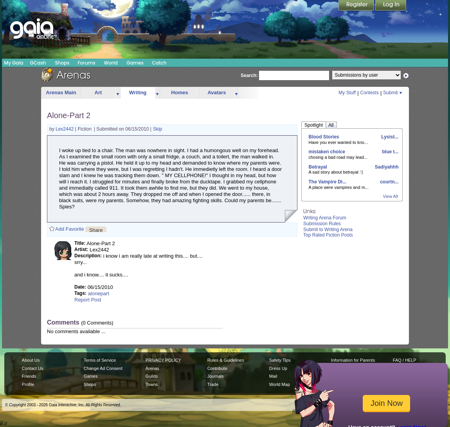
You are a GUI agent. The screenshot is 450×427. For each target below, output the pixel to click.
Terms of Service (100, 360)
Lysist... (389, 137)
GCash (38, 62)
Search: (249, 75)
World (111, 62)
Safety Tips (280, 360)
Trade (212, 384)
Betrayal (318, 167)
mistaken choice (327, 151)
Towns (152, 384)
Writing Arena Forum (324, 218)
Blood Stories (324, 137)
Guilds (152, 376)
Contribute (217, 368)
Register (356, 6)
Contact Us (32, 368)
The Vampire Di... (328, 182)
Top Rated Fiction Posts (328, 235)
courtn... (389, 182)
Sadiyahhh (385, 167)
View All (390, 196)
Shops (62, 62)
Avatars (216, 92)
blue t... (389, 151)
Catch (159, 62)
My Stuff (347, 92)
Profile (28, 384)
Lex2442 (65, 129)
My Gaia (13, 62)
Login (391, 6)
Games (135, 62)
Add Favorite (69, 229)
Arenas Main (61, 92)
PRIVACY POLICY (163, 360)
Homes (179, 92)
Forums (86, 62)
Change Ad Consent (103, 368)
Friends (29, 376)
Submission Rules (322, 223)
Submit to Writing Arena (328, 229)
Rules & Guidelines (225, 360)
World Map (279, 384)
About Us (31, 360)
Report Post (87, 300)
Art (98, 92)
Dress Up (278, 368)
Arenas (152, 368)
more (117, 93)
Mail (273, 376)
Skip (157, 129)
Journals (215, 376)
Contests (369, 92)
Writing (138, 92)
